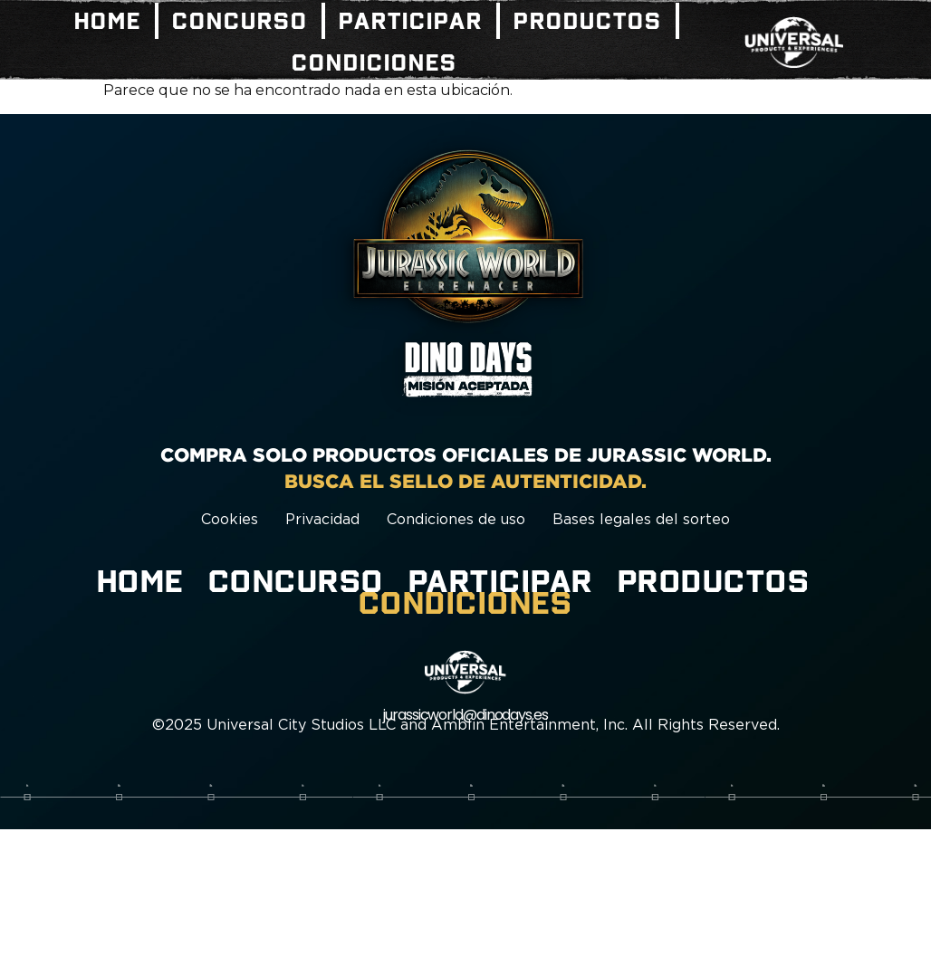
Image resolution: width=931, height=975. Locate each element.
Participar (411, 21)
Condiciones (374, 62)
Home (107, 21)
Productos (587, 21)
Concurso (240, 21)
